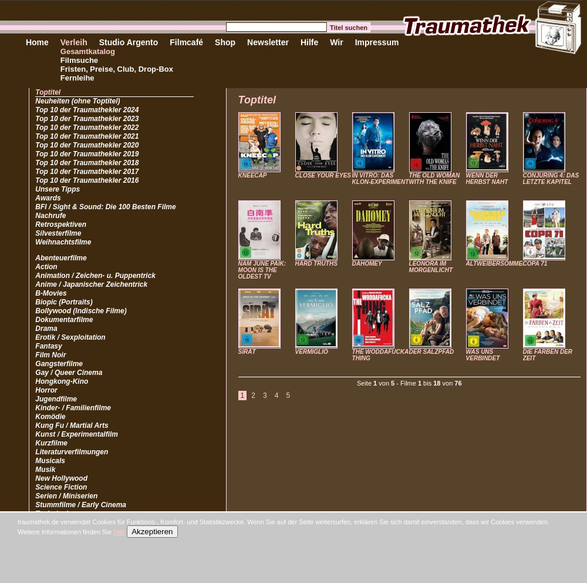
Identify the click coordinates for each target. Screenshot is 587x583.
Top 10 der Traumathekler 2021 (87, 136)
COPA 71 (535, 263)
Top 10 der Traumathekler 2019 (87, 154)
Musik (45, 469)
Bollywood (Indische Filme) (80, 311)
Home (37, 42)
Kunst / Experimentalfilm (76, 434)
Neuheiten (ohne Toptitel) (77, 101)
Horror (46, 390)
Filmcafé (186, 42)
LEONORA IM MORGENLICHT (431, 266)
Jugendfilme (56, 399)
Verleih (73, 42)
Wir (336, 42)
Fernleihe (77, 77)
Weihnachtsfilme (63, 242)
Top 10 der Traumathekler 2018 (87, 163)
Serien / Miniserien (66, 496)
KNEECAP (252, 175)
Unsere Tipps (57, 189)
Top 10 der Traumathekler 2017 (87, 171)
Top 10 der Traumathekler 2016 (87, 180)
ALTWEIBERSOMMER (496, 263)
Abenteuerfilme (60, 258)
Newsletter (268, 42)
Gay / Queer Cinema (68, 372)
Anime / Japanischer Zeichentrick (91, 284)
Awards (47, 198)
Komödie (50, 417)
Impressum (377, 42)
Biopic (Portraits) (63, 302)
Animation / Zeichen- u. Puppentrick (95, 276)
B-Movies (50, 293)
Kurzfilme (51, 443)
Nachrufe (50, 216)
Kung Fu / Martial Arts (71, 425)
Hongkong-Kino (61, 381)
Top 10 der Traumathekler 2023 (87, 119)
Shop (225, 42)
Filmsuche (79, 60)
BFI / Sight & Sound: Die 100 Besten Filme (105, 207)
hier (119, 532)
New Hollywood (61, 478)
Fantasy (48, 346)
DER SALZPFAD (431, 352)
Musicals (50, 461)
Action (46, 267)
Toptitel (47, 92)
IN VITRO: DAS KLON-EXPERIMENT (380, 178)
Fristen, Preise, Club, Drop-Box (116, 69)
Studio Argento (128, 42)
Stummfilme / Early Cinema (80, 505)
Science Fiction (61, 487)
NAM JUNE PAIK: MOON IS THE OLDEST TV (262, 270)
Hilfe (309, 42)
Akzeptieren (152, 531)
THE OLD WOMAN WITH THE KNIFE (434, 178)
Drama (46, 328)
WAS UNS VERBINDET (483, 355)
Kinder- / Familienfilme (73, 408)
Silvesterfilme (58, 233)
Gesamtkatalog (87, 51)
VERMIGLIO (311, 352)
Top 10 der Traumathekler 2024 (87, 110)
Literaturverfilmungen (71, 452)
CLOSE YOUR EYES (323, 175)
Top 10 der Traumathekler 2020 (87, 145)
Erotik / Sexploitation (70, 337)
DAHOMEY (367, 263)
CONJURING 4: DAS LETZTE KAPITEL (551, 178)
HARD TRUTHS (316, 263)
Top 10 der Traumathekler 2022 (87, 127)
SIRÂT (247, 352)
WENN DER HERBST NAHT (487, 178)
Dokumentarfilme (64, 320)
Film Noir (50, 355)
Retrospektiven (60, 224)
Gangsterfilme (59, 364)
